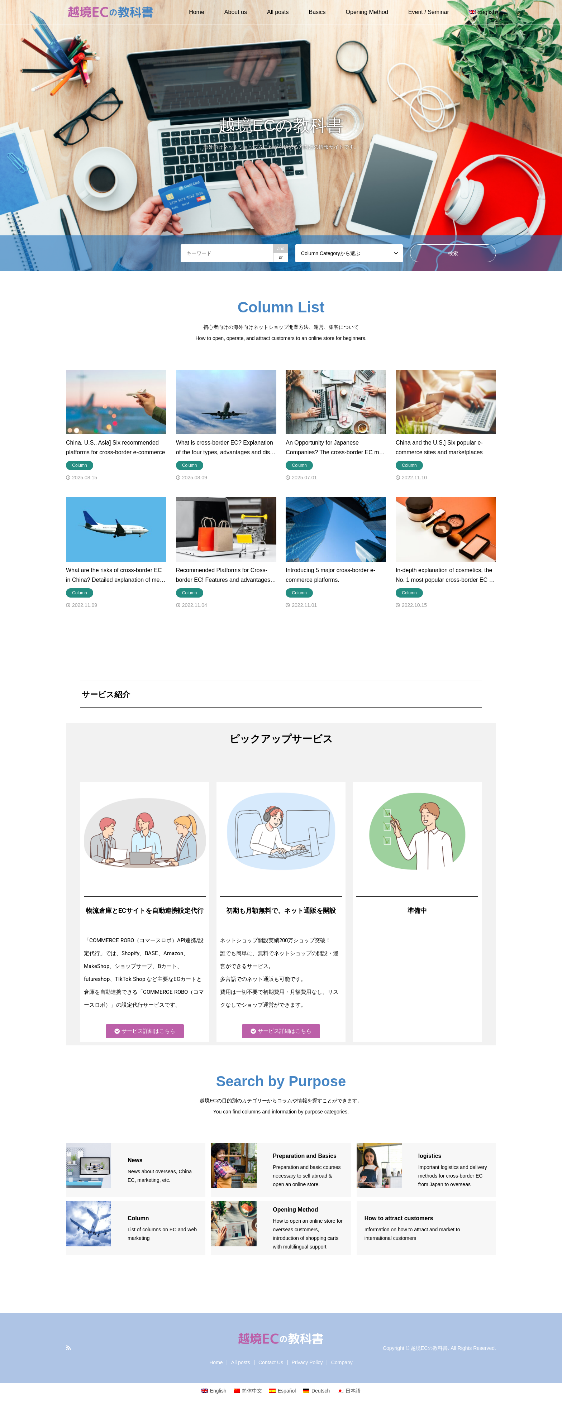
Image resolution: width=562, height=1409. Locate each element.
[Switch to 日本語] (348, 1390)
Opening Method (367, 12)
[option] (281, 135)
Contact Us (270, 1362)
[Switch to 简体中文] (248, 1390)
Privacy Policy (307, 1362)
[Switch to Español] (282, 1390)
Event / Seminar (428, 12)
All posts (278, 12)
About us (235, 12)
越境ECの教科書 (429, 1348)
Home (196, 12)
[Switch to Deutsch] (316, 1390)
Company (342, 1362)
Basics (317, 12)
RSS (68, 1347)
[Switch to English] (214, 1390)
